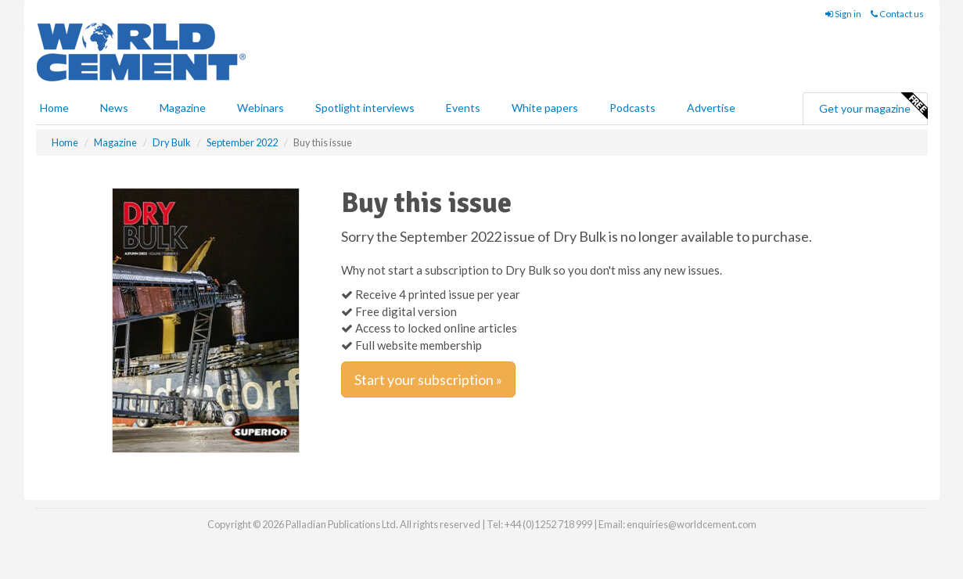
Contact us (897, 14)
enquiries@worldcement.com (691, 524)
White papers (545, 107)
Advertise (711, 107)
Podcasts (632, 107)
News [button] (114, 107)
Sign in (843, 14)
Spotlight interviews (365, 107)
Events (463, 107)
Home (54, 107)
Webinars (260, 107)
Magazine (183, 107)
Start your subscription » (428, 379)
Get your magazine (873, 106)
